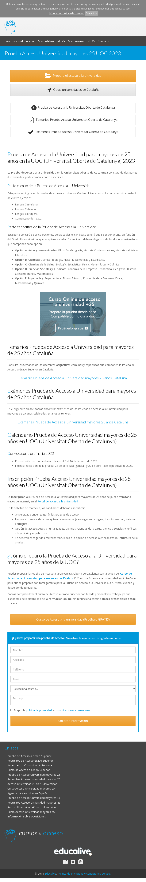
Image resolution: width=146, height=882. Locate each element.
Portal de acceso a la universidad (57, 501)
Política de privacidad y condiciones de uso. (84, 873)
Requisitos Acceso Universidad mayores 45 (33, 802)
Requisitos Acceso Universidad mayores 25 (33, 779)
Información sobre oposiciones (26, 816)
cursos (41, 24)
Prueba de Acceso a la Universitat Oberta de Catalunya (73, 108)
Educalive (50, 873)
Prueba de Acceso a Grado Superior (29, 756)
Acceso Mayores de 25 (51, 41)
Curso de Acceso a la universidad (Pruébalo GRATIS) (73, 619)
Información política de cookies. (66, 13)
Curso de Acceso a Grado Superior (28, 770)
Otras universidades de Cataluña (73, 90)
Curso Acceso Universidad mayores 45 (31, 812)
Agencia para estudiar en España (27, 793)
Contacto (103, 41)
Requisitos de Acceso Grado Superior (30, 760)
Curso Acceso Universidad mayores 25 (31, 788)
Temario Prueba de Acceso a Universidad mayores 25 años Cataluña (73, 378)
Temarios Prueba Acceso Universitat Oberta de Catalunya (73, 120)
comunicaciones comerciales (72, 710)
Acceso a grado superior (20, 41)
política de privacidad (39, 710)
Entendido (91, 13)
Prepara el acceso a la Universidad (73, 76)
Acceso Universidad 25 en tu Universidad (32, 784)
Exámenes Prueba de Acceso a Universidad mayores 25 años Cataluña (73, 422)
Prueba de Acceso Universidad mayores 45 (33, 798)
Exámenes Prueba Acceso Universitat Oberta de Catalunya (73, 132)
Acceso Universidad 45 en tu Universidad (32, 807)
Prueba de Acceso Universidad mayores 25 (33, 774)
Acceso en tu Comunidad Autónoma (29, 765)
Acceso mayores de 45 (81, 41)
